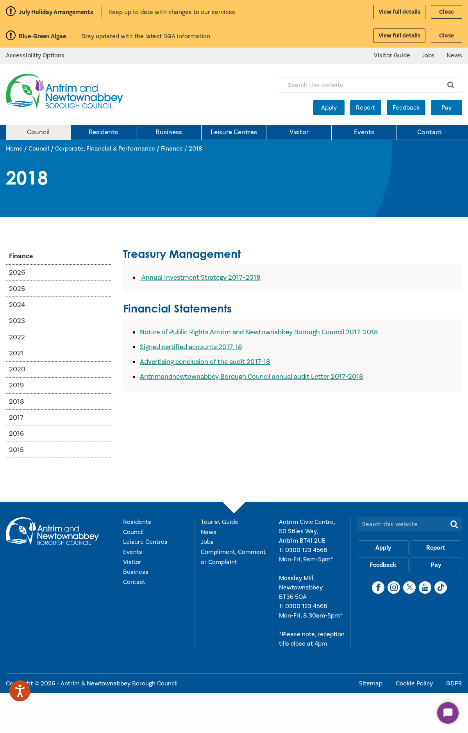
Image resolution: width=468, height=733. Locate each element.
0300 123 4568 (306, 550)
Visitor (299, 132)
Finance (172, 149)
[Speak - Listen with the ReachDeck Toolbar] (19, 690)
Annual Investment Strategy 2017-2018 (201, 277)
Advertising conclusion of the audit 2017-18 (205, 361)
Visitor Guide (392, 55)
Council (38, 132)
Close (446, 12)
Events (364, 132)
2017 (16, 417)
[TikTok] (440, 587)
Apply (329, 108)
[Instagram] (394, 587)
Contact (429, 132)
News (454, 55)
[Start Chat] (448, 713)
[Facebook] (378, 587)
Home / (17, 149)
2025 (17, 288)
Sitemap (371, 683)
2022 (17, 337)
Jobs (428, 55)
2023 (17, 320)
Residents (103, 132)
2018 (195, 149)
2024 (17, 304)
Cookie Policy (415, 683)
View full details (399, 12)
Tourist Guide (219, 522)
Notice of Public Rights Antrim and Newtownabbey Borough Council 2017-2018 (259, 332)
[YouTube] (425, 587)
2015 (16, 449)
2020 (17, 369)
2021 (16, 353)
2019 (16, 385)
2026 (17, 272)
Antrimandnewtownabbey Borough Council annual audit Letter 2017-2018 (251, 376)
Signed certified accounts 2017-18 (191, 347)
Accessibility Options (35, 55)
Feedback (406, 108)
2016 (16, 433)
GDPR (454, 683)
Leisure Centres (234, 132)
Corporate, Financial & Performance (105, 149)
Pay (446, 108)
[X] (409, 587)
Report (365, 108)
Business (168, 132)
